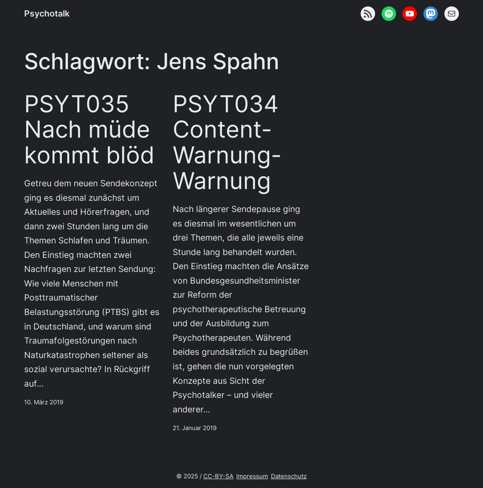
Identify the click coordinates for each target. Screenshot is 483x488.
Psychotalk (47, 13)
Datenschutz (289, 476)
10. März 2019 (43, 402)
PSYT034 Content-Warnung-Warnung (227, 142)
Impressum (252, 476)
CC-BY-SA (218, 476)
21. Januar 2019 (195, 428)
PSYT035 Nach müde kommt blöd (89, 130)
